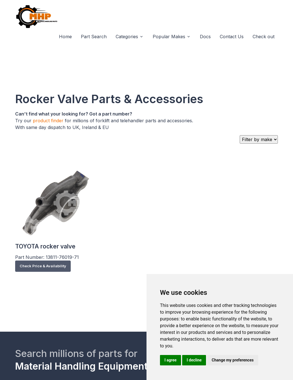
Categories (127, 36)
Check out (263, 36)
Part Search (94, 36)
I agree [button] (170, 360)
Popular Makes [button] (169, 36)
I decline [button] (194, 360)
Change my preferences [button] (232, 360)
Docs (205, 36)
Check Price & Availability (43, 266)
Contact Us (232, 36)
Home (65, 36)
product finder (48, 120)
